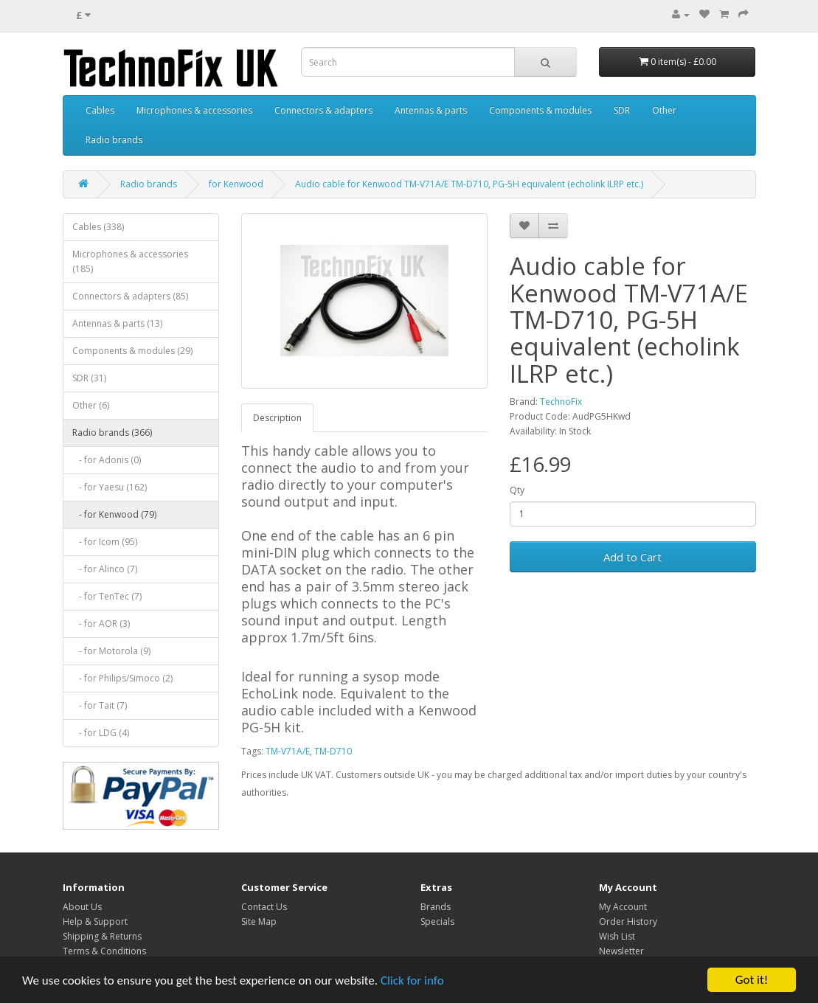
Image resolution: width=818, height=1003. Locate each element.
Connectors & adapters (323, 110)
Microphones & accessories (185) (130, 261)
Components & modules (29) (132, 350)
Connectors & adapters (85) (130, 296)
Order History (628, 921)
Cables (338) (98, 227)
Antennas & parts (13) (117, 323)
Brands (435, 906)
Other (664, 110)
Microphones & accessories (194, 110)
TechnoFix (561, 401)
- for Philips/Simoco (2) (122, 678)
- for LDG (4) (100, 732)
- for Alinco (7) (104, 569)
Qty (517, 490)
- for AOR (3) (101, 623)
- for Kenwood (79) (114, 514)
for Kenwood (236, 184)
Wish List (617, 936)
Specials (437, 921)
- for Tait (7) (99, 705)
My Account (623, 906)
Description (277, 418)
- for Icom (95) (104, 541)
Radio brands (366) (112, 432)
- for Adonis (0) (106, 460)
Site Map (259, 921)
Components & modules (540, 110)
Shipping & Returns (102, 936)
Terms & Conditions (104, 951)
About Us (82, 906)
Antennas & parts (431, 110)
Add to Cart (632, 556)
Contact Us (264, 906)
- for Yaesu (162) (109, 487)
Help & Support (95, 921)
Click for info (412, 980)
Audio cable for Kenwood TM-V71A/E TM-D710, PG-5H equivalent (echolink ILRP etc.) (469, 184)
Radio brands (114, 139)
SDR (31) (89, 378)
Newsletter (621, 951)
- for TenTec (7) (107, 596)
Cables (100, 110)
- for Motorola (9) (111, 651)
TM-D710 (333, 751)
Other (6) (90, 405)
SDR (622, 110)
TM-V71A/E (288, 751)
